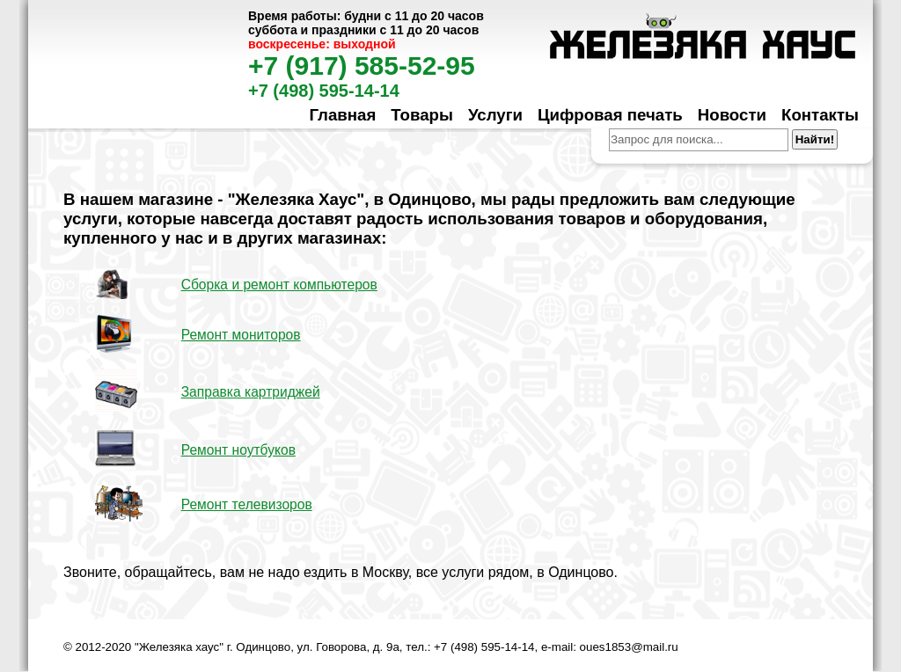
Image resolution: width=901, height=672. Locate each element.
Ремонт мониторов (241, 334)
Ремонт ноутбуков (238, 449)
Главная (342, 115)
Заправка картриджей (250, 391)
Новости (732, 115)
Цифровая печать (610, 115)
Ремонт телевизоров (246, 504)
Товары (422, 115)
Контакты (820, 115)
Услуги (495, 115)
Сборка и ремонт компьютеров (279, 284)
